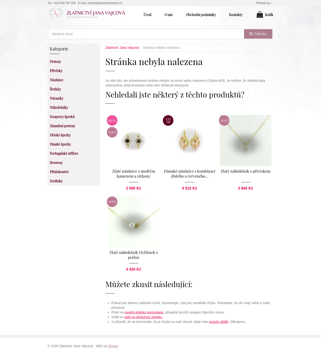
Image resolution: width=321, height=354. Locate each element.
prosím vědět (218, 322)
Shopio (113, 346)
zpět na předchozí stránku (143, 317)
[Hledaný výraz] (146, 34)
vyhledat (257, 34)
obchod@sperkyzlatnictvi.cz (105, 3)
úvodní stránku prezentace (143, 312)
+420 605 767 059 (64, 3)
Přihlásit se (264, 3)
